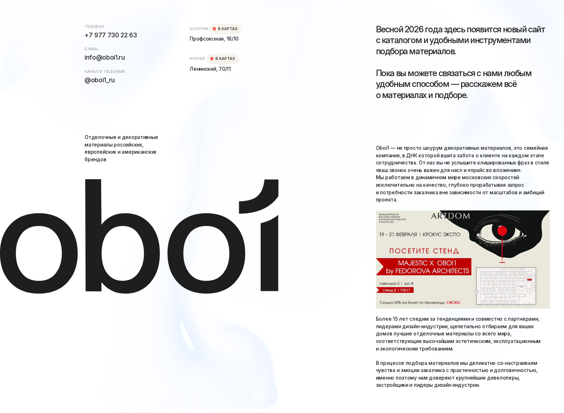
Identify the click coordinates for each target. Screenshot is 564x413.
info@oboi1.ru (104, 57)
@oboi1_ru (100, 80)
